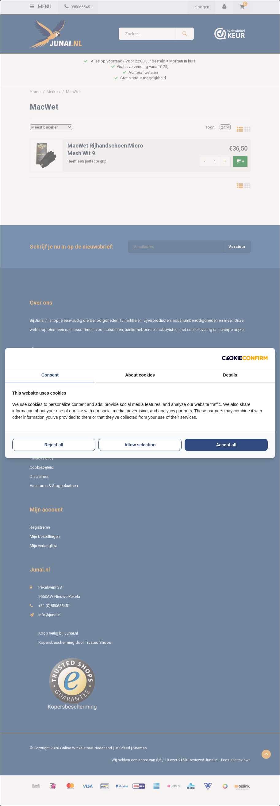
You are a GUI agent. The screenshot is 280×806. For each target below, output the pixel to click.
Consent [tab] (50, 375)
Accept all (226, 444)
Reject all (53, 444)
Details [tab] (230, 375)
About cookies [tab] (140, 375)
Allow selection (140, 444)
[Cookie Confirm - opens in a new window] (245, 358)
